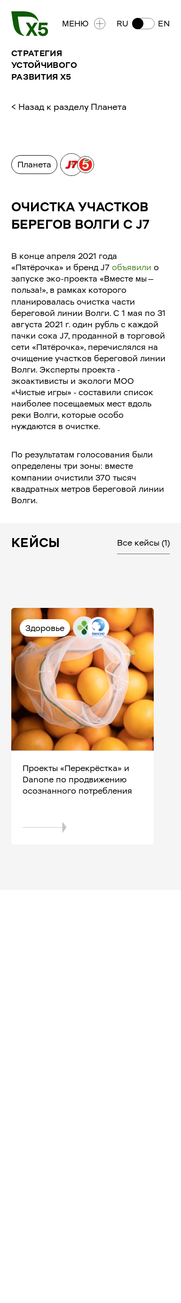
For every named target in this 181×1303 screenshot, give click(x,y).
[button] (143, 24)
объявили (131, 267)
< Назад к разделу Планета (68, 107)
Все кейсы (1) (143, 543)
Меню (83, 23)
